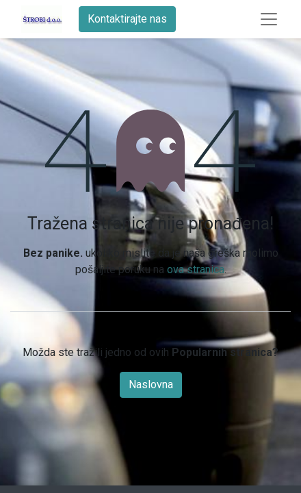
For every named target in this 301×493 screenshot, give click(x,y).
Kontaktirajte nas (127, 18)
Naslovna (151, 384)
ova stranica (195, 269)
